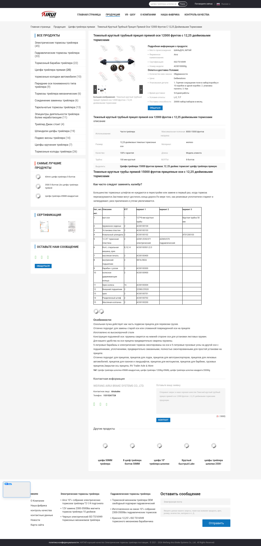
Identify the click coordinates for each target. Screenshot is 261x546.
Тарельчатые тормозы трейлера (55, 107)
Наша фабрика (170, 14)
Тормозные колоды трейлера (53, 151)
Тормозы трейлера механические (56, 93)
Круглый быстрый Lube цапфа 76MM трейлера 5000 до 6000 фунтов (186, 462)
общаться (155, 108)
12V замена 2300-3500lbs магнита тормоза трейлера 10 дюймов (81, 510)
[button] (159, 192)
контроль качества (197, 14)
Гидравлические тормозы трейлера (57, 52)
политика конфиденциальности (64, 542)
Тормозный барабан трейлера (54, 63)
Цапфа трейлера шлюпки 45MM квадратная (118, 370)
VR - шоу (130, 14)
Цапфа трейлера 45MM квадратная (61, 196)
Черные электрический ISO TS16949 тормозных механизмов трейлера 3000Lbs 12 (82, 518)
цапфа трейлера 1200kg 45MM (154, 370)
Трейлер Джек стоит (47, 124)
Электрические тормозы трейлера (56, 42)
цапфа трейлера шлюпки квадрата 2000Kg (190, 370)
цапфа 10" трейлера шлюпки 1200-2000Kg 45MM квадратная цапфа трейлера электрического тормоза (159, 462)
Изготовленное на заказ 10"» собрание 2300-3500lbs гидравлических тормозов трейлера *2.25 (134, 511)
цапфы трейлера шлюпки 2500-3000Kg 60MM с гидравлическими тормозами (214, 462)
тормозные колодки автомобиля (55, 76)
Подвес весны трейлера (50, 137)
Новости (35, 520)
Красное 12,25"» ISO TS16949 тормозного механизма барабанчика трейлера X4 (132, 520)
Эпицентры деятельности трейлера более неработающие (57, 116)
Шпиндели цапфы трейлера (52, 131)
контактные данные (42, 515)
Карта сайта (37, 525)
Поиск (182, 4)
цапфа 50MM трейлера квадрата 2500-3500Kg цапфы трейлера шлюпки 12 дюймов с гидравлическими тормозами (105, 462)
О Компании (148, 14)
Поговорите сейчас (204, 4)
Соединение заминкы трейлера (54, 100)
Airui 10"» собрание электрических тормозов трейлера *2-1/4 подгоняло (83, 502)
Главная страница (89, 14)
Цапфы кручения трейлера (51, 144)
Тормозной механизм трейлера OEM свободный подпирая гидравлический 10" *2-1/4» (133, 502)
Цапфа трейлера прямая (81, 26)
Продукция (113, 14)
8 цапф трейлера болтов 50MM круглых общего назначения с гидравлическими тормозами (132, 462)
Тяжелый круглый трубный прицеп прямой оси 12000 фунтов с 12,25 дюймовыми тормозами (117, 100)
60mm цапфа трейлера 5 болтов (60, 177)
